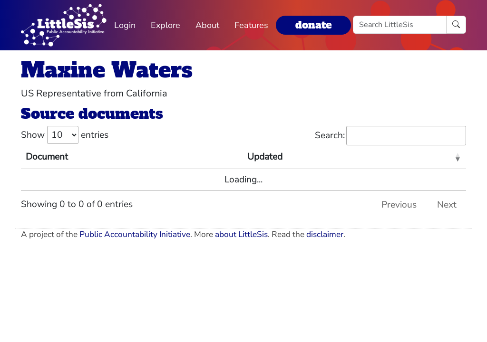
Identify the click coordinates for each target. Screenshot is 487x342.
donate (313, 25)
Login (125, 25)
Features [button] (251, 25)
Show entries (64, 135)
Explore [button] (165, 25)
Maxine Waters (107, 70)
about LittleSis (241, 234)
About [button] (207, 25)
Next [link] (447, 205)
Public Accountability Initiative (134, 234)
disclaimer (324, 234)
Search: (390, 135)
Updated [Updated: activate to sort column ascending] (264, 157)
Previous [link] (399, 205)
